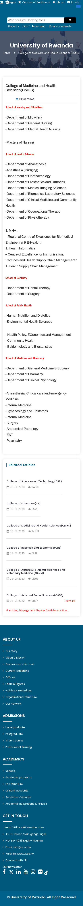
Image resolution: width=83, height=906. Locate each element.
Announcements (60, 26)
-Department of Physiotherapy (27, 217)
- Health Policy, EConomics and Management (38, 335)
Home (7, 53)
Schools (9, 771)
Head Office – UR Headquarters (24, 827)
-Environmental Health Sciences (28, 321)
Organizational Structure (20, 697)
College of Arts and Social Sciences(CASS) (35, 595)
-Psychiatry (13, 440)
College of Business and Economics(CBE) (34, 547)
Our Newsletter (12, 867)
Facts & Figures (14, 684)
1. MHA (10, 230)
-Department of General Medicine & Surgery (37, 368)
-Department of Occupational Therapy (32, 211)
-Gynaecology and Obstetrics (26, 411)
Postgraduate (13, 734)
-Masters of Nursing (19, 142)
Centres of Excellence (36, 2)
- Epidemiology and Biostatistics (28, 346)
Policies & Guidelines (17, 690)
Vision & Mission (14, 657)
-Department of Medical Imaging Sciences (35, 188)
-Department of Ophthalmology (28, 176)
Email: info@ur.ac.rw (17, 847)
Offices (9, 677)
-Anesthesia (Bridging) (21, 170)
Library (61, 2)
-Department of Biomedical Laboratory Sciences (40, 194)
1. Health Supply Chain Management (32, 266)
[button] (77, 6)
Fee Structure (13, 784)
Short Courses (13, 740)
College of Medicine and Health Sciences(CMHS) (39, 525)
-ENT (9, 435)
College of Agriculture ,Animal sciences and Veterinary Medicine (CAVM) (36, 571)
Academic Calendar (17, 797)
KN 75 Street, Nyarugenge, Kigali (24, 834)
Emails (75, 2)
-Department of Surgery (22, 294)
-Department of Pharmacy (24, 374)
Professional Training (17, 747)
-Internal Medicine (18, 405)
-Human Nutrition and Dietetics (27, 315)
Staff (26, 26)
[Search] (36, 20)
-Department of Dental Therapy (27, 288)
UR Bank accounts (15, 790)
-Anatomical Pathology (21, 429)
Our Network (12, 703)
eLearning (39, 26)
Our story (10, 651)
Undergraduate (14, 727)
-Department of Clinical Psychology (31, 380)
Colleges (10, 2)
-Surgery (11, 423)
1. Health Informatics (20, 248)
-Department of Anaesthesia (25, 164)
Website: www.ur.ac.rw (18, 854)
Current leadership (16, 671)
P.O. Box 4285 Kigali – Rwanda (23, 840)
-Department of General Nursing (28, 123)
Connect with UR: (15, 860)
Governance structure (18, 664)
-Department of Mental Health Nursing (32, 129)
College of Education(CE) (23, 503)
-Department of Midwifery (23, 117)
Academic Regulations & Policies (25, 804)
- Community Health (19, 340)
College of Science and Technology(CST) (34, 481)
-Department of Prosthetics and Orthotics (35, 182)
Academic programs (17, 777)
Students (13, 26)
